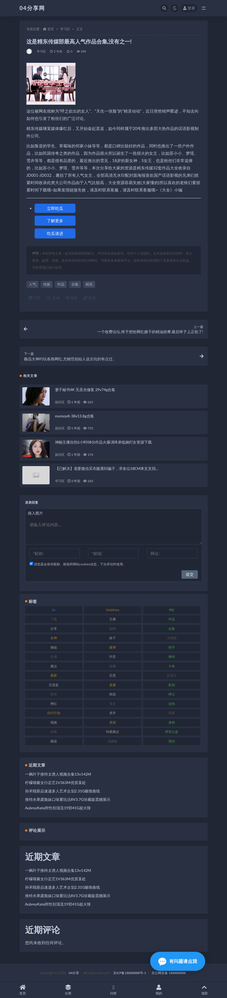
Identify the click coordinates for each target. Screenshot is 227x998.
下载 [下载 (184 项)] (53, 619)
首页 (50, 29)
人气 (32, 284)
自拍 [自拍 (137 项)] (171, 704)
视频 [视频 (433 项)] (53, 722)
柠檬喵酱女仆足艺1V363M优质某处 (55, 782)
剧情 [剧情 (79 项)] (112, 629)
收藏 (53, 297)
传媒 (46, 284)
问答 (113, 990)
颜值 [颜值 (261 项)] (53, 741)
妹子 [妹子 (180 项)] (112, 638)
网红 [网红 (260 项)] (53, 704)
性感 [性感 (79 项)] (53, 657)
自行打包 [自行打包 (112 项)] (53, 713)
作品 (60, 284)
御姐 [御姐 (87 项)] (53, 647)
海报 (71, 297)
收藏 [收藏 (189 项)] (112, 666)
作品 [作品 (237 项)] (171, 619)
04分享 (74, 973)
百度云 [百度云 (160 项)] (172, 675)
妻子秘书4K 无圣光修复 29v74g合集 (85, 389)
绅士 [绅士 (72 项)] (171, 694)
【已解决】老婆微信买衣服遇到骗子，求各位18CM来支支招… (106, 468)
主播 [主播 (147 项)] (112, 619)
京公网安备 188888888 (169, 973)
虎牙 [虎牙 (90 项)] (112, 713)
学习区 (65, 29)
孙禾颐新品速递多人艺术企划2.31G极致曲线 (62, 791)
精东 (89, 284)
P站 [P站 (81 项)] (171, 610)
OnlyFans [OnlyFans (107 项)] (112, 610)
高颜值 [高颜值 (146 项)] (112, 741)
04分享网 (32, 8)
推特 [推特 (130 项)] (171, 657)
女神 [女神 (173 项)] (53, 638)
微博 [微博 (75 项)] (112, 647)
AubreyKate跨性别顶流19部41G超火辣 (58, 807)
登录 (189, 8)
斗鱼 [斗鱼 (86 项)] (171, 666)
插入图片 (35, 513)
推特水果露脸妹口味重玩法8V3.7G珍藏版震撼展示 (67, 799)
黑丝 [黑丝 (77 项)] (171, 741)
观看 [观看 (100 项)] (171, 713)
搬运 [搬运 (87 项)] (53, 666)
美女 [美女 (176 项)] (112, 704)
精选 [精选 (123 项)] (112, 694)
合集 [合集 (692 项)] (171, 629)
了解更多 (55, 220)
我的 (159, 990)
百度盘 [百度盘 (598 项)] (54, 685)
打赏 (35, 297)
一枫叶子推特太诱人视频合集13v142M (58, 774)
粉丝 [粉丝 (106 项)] (53, 694)
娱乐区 (60, 402)
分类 (68, 990)
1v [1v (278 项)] (53, 610)
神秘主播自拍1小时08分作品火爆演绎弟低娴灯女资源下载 (103, 442)
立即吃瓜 (55, 208)
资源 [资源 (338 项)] (112, 722)
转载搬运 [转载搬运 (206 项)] (112, 732)
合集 (74, 284)
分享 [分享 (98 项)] (53, 629)
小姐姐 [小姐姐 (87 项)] (172, 638)
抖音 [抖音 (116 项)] (112, 657)
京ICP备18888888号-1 (129, 973)
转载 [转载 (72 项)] (53, 732)
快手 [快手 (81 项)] (171, 647)
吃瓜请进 (55, 233)
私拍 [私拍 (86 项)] (171, 685)
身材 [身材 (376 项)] (171, 722)
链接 (89, 297)
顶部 (204, 990)
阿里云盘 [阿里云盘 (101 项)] (171, 732)
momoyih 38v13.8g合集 (74, 416)
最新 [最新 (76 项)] (53, 675)
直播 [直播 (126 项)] (112, 685)
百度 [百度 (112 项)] (112, 675)
